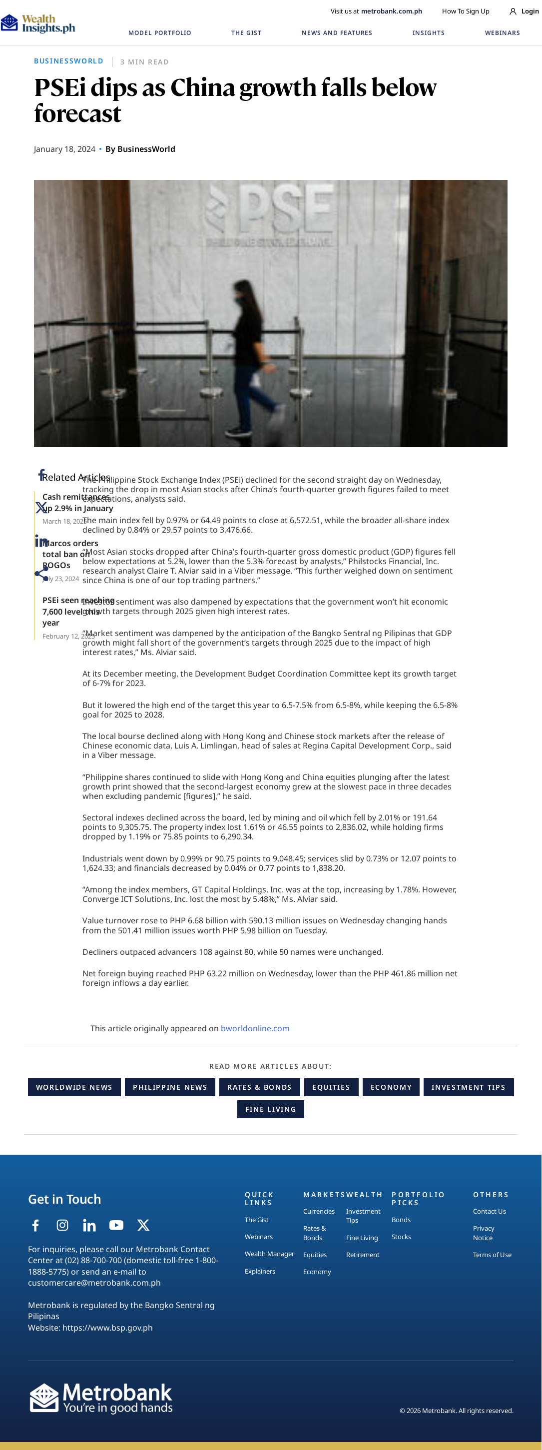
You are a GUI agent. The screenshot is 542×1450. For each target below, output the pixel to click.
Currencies (319, 1211)
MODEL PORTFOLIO (159, 32)
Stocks (401, 1236)
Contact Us (489, 1211)
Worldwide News (74, 1087)
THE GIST (246, 32)
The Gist (257, 1219)
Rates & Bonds (259, 1087)
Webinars (259, 1236)
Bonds (401, 1219)
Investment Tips (469, 1087)
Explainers (260, 1271)
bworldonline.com (255, 1028)
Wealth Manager (269, 1253)
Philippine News (170, 1087)
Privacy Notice (484, 1233)
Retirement (363, 1254)
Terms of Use (492, 1254)
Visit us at (376, 10)
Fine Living (270, 1109)
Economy (391, 1087)
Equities (331, 1087)
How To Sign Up (466, 10)
